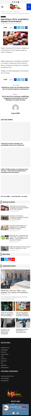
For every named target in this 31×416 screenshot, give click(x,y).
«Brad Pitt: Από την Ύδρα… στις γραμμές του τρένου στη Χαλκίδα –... (15, 291)
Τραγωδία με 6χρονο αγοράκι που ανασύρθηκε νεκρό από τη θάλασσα (12, 144)
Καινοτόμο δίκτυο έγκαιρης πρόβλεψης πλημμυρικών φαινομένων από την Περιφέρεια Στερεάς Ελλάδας (15, 98)
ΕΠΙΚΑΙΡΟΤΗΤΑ (5, 347)
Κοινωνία (3, 16)
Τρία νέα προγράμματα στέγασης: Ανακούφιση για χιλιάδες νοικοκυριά (22, 314)
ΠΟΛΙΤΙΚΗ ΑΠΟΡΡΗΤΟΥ (7, 376)
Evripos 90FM (5, 23)
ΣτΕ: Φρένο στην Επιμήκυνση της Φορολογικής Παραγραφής (5, 331)
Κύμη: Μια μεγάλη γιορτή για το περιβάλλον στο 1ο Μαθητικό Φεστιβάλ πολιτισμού (18, 227)
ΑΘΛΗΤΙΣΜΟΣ (5, 354)
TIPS (2, 363)
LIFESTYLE (4, 359)
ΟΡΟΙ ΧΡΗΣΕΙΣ (5, 378)
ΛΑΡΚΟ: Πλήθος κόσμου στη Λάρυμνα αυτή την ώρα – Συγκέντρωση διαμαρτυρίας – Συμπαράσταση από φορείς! (14, 170)
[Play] (13, 413)
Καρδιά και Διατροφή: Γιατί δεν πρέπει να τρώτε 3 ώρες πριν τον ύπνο (20, 247)
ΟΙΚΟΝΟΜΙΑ (4, 350)
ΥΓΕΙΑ (2, 356)
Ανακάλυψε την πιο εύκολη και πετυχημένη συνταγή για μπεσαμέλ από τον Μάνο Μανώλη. (19, 207)
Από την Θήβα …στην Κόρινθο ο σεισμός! (14, 196)
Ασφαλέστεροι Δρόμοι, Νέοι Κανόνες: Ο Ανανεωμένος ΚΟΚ (22, 330)
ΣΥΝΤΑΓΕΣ (4, 361)
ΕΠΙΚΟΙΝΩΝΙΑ (5, 367)
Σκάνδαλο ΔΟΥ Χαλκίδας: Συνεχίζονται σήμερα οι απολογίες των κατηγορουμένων (19, 217)
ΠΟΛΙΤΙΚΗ (3, 352)
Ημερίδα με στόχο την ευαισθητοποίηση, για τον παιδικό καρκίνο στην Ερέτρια (16, 88)
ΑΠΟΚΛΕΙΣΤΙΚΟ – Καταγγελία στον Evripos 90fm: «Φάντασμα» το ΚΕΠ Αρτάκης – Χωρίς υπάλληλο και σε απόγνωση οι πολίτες (19, 238)
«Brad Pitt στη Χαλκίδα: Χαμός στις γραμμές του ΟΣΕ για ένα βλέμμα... (7, 314)
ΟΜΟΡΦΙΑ (3, 365)
